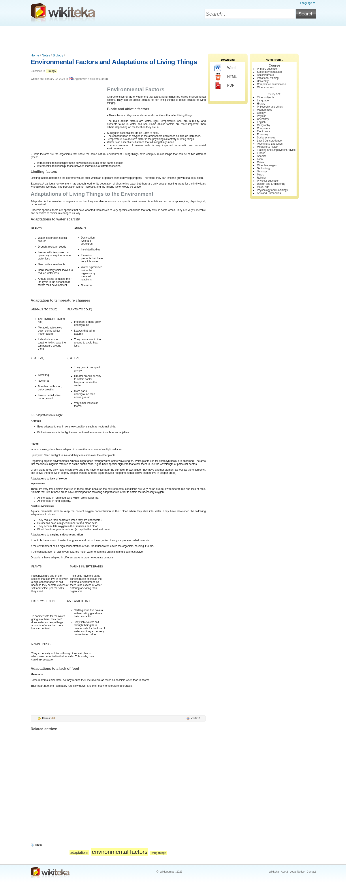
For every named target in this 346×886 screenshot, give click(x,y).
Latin (260, 159)
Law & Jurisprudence (269, 140)
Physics (261, 116)
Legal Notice (297, 871)
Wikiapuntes (167, 871)
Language (263, 100)
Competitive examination (271, 84)
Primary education (267, 68)
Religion (261, 177)
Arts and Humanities (269, 193)
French (261, 153)
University (263, 81)
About (284, 871)
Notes (46, 55)
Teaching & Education (269, 143)
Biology (58, 55)
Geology (262, 171)
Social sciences (266, 137)
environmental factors (119, 852)
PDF (224, 85)
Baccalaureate (265, 74)
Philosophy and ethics (270, 106)
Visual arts (263, 186)
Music (260, 174)
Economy (262, 134)
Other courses (265, 87)
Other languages (266, 165)
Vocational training (267, 78)
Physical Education (268, 180)
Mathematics (264, 109)
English (261, 122)
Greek (260, 162)
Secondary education (269, 71)
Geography (263, 125)
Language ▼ (307, 3)
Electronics (263, 131)
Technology (263, 168)
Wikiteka (274, 871)
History (261, 103)
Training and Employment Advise (276, 149)
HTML (225, 76)
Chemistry (263, 119)
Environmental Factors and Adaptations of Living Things (114, 61)
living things (158, 852)
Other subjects (265, 97)
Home (35, 55)
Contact (311, 871)
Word (224, 68)
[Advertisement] (173, 38)
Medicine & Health (267, 146)
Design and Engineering (271, 183)
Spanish (261, 156)
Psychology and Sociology (272, 190)
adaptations (79, 852)
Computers (263, 128)
